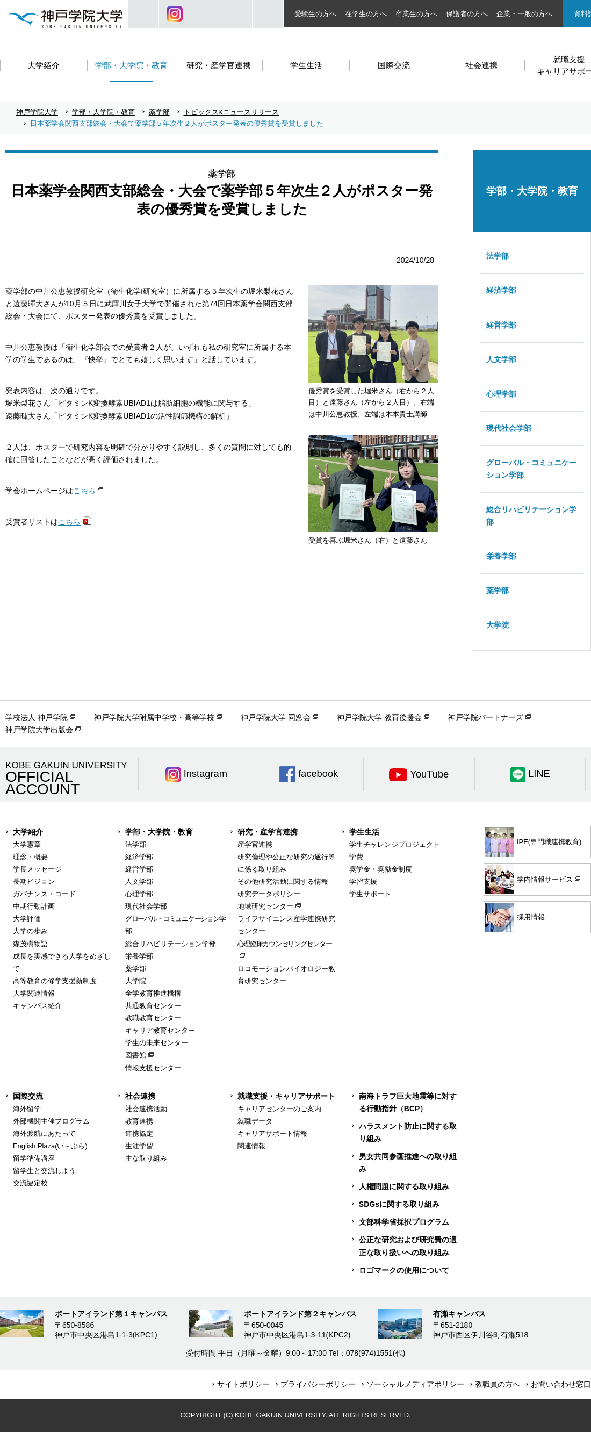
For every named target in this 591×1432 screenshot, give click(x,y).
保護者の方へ (467, 14)
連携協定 (139, 1133)
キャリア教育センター (160, 1030)
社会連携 (140, 1096)
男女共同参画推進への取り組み (408, 1162)
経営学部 (501, 325)
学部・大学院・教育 (103, 112)
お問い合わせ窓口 (561, 1384)
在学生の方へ (366, 14)
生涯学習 (139, 1146)
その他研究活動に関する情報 (282, 881)
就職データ (254, 1121)
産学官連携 (254, 844)
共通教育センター (153, 1006)
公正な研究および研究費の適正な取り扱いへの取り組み (408, 1245)
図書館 (135, 1055)
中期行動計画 (34, 906)
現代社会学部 (508, 428)
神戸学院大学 (37, 112)
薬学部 (159, 112)
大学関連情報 (34, 993)
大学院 (497, 625)
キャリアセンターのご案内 (279, 1109)
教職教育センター (153, 1018)
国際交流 (28, 1096)
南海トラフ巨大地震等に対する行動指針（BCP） (408, 1102)
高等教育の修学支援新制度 (55, 981)
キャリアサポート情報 (272, 1133)
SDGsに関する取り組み (399, 1204)
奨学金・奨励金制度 (380, 869)
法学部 (497, 255)
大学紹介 (28, 831)
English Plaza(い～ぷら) (50, 1146)
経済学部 (501, 290)
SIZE (236, 14)
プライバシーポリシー (318, 1384)
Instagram (174, 14)
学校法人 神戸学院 (36, 717)
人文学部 (501, 359)
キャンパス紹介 (37, 1006)
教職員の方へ (497, 1384)
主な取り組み (146, 1158)
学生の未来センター (156, 1043)
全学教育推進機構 (153, 993)
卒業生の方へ (416, 14)
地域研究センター (265, 906)
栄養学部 (501, 556)
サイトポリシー (243, 1384)
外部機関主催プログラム (51, 1121)
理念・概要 (30, 857)
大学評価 (27, 919)
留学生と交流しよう (44, 1171)
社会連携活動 (146, 1109)
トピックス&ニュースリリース (231, 112)
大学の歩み (30, 931)
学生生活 (364, 831)
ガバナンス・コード (44, 894)
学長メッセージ (37, 869)
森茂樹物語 (30, 944)
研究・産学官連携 (267, 831)
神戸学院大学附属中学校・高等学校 (154, 717)
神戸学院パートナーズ (485, 717)
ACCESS (268, 14)
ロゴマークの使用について (404, 1270)
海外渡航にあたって (44, 1133)
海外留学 (27, 1109)
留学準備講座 (34, 1158)
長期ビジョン (34, 881)
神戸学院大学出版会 (39, 729)
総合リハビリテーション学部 (531, 515)
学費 (356, 857)
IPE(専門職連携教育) (533, 842)
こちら (84, 490)
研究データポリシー (268, 894)
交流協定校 (30, 1183)
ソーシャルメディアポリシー (415, 1384)
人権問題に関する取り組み (404, 1186)
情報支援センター (153, 1068)
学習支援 (363, 881)
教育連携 (139, 1121)
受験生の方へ (315, 14)
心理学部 (501, 394)
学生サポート (370, 894)
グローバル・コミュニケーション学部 (531, 468)
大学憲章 (27, 844)
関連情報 (251, 1146)
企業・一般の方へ (524, 14)
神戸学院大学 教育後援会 (379, 717)
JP (205, 14)
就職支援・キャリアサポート (286, 1096)
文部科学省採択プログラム (404, 1222)
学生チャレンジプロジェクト (394, 844)
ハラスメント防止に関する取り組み (408, 1132)
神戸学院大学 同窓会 (276, 717)
